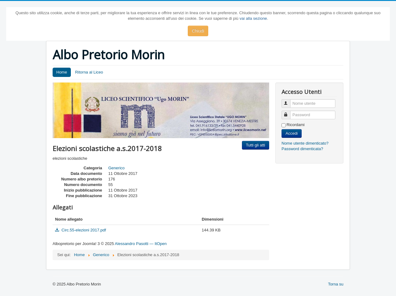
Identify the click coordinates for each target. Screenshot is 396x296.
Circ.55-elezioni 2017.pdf (80, 230)
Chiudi (198, 30)
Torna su (335, 284)
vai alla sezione (253, 18)
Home (61, 72)
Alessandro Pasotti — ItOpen (141, 243)
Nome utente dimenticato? (305, 143)
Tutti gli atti (255, 145)
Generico (116, 168)
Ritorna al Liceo (89, 72)
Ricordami (295, 124)
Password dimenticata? (302, 148)
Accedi (292, 133)
